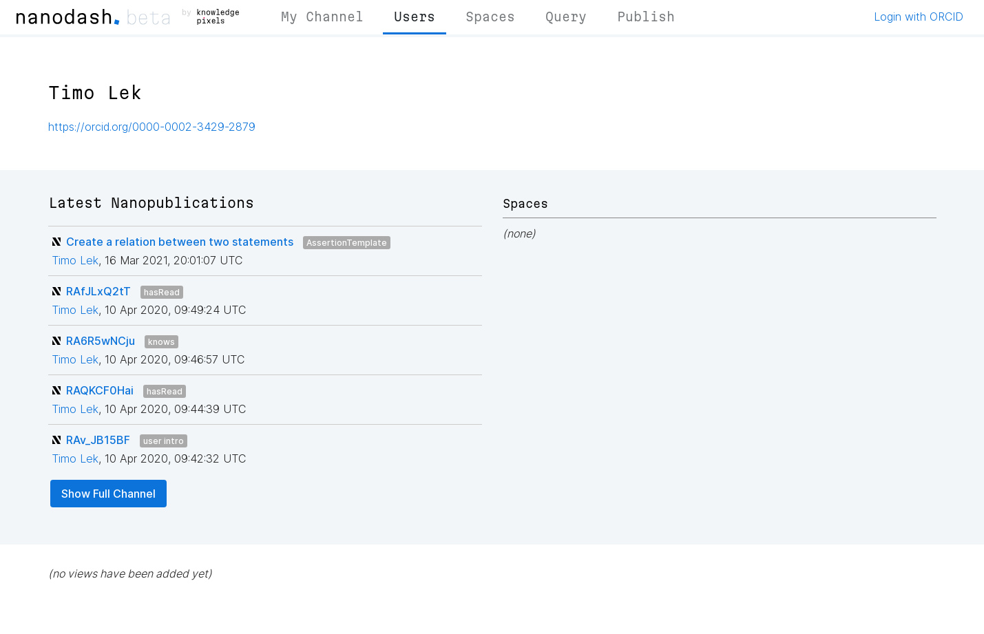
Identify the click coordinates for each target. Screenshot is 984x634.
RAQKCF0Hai (100, 390)
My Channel (322, 16)
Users (414, 16)
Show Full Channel (108, 493)
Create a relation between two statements (179, 242)
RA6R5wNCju (100, 341)
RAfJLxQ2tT (98, 291)
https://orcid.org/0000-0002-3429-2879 (151, 127)
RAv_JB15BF (98, 440)
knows (161, 342)
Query (566, 16)
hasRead (162, 292)
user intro (163, 441)
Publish (646, 16)
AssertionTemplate (346, 242)
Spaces (490, 16)
